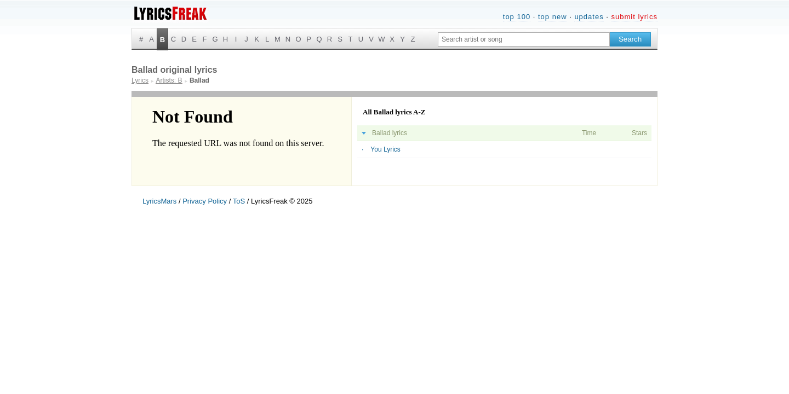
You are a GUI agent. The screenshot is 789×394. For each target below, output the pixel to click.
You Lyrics (385, 149)
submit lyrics (634, 17)
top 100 (516, 17)
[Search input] (524, 39)
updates (588, 17)
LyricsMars (159, 201)
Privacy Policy (204, 201)
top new (552, 17)
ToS (239, 201)
